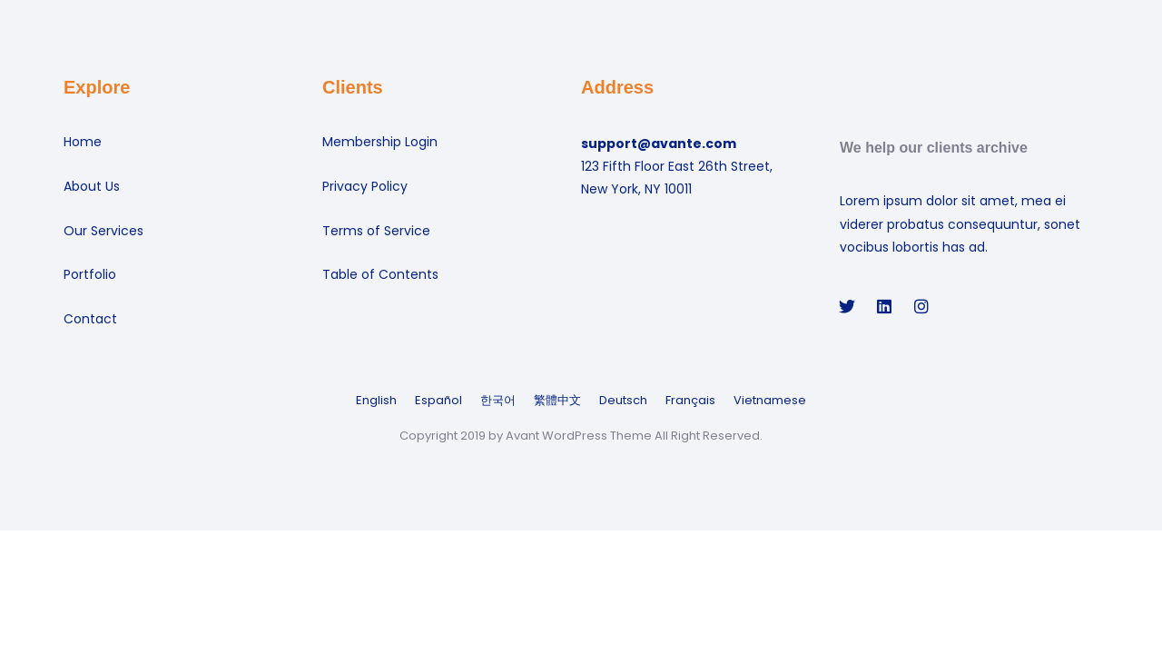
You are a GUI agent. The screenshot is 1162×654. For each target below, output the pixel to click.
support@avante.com (658, 143)
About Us (92, 186)
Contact (90, 319)
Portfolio (90, 274)
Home (83, 142)
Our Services (103, 231)
